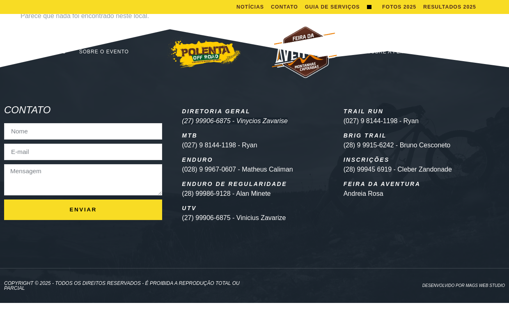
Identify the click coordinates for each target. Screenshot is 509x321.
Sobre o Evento (104, 70)
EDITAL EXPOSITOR (449, 70)
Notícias (280, 8)
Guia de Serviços (298, 24)
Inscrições (48, 70)
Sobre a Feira (388, 70)
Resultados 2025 (450, 16)
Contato (316, 8)
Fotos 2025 (398, 16)
